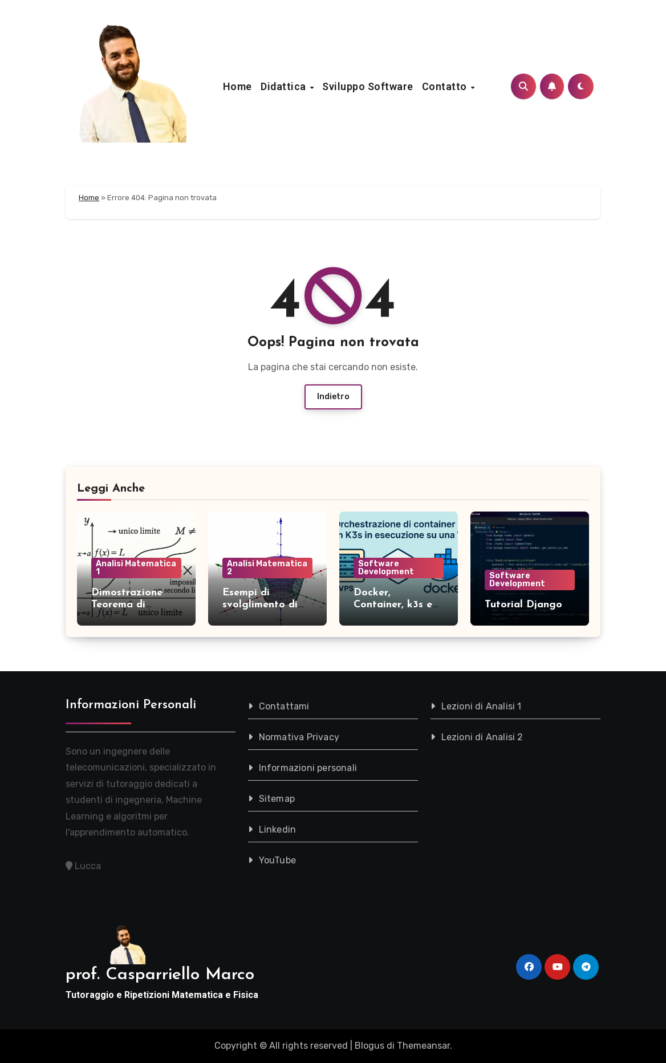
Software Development (386, 568)
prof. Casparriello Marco (160, 975)
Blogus (369, 1045)
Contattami (284, 706)
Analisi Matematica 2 (267, 568)
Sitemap (277, 798)
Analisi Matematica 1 (136, 568)
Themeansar (423, 1045)
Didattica (284, 86)
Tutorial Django (523, 604)
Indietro (333, 396)
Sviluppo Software (367, 86)
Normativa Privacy (299, 737)
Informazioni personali (308, 767)
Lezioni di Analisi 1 (481, 706)
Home (237, 86)
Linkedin (278, 829)
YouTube (277, 860)
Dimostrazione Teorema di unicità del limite (132, 605)
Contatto (446, 86)
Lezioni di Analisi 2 (482, 737)
